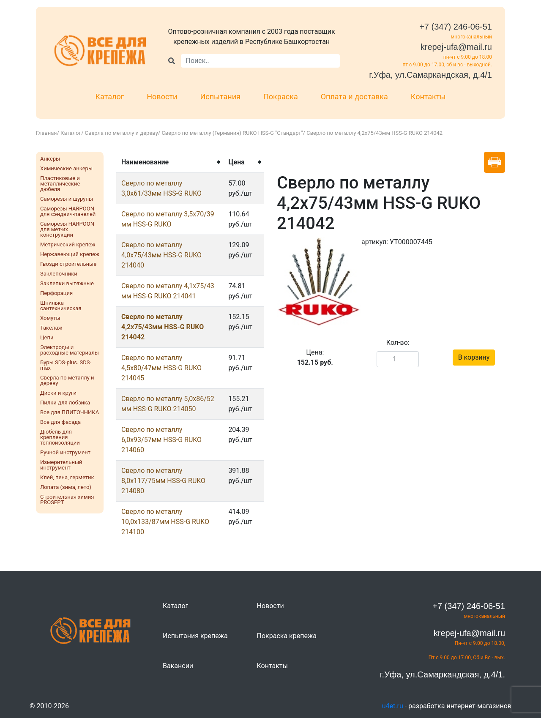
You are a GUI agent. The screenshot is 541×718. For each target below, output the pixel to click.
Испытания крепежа (195, 636)
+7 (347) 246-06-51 (455, 26)
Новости (162, 96)
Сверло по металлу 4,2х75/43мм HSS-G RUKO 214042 (162, 327)
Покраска (280, 96)
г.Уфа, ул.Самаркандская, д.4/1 (430, 74)
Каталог (110, 96)
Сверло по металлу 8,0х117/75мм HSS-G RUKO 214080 (163, 481)
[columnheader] (169, 162)
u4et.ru (392, 706)
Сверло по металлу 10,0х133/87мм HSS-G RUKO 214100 (165, 522)
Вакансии (178, 666)
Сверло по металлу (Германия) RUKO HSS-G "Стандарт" (232, 133)
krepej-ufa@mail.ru (456, 47)
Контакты (428, 96)
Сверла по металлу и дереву (121, 133)
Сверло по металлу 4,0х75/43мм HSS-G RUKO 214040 (161, 255)
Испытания (220, 96)
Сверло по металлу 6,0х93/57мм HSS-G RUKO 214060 (161, 440)
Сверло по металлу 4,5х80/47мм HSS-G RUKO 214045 (161, 368)
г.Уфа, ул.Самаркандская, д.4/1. (442, 674)
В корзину (474, 357)
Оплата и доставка (354, 96)
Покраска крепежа (287, 636)
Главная (46, 133)
